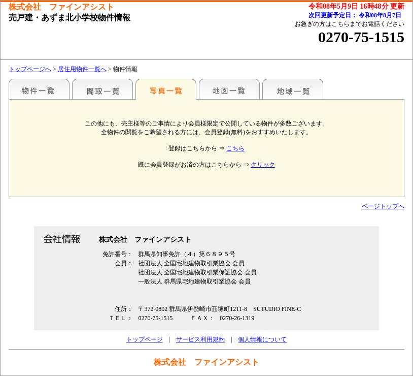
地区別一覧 (39, 89)
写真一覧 (165, 89)
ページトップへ (383, 206)
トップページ (144, 339)
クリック (263, 164)
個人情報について (262, 339)
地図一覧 (229, 89)
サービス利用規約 (200, 339)
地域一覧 (292, 89)
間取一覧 (102, 89)
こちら (235, 148)
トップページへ (30, 69)
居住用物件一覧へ (82, 69)
